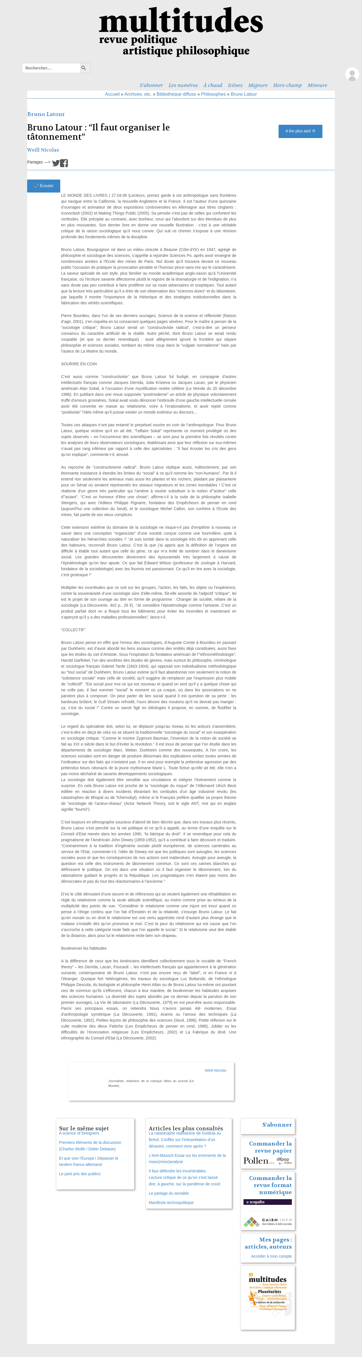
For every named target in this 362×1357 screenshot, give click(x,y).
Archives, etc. (138, 94)
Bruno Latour (244, 94)
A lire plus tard (300, 131)
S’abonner (151, 85)
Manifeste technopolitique (171, 1202)
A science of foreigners (79, 1133)
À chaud (213, 85)
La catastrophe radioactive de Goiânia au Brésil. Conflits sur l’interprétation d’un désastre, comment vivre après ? (185, 1139)
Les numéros (183, 85)
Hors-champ (287, 85)
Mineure (317, 85)
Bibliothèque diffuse (176, 94)
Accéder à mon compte (271, 1256)
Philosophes (213, 94)
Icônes (235, 85)
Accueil (112, 94)
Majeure (258, 85)
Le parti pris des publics (80, 1174)
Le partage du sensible (169, 1193)
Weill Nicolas (43, 150)
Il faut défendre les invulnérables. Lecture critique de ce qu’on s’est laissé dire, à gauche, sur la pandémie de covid (184, 1177)
